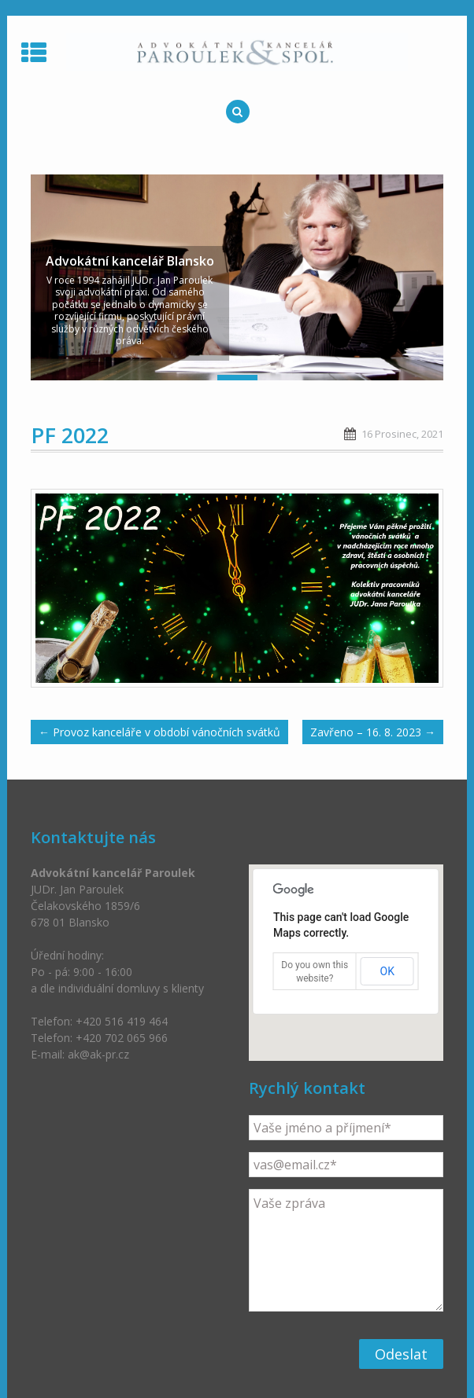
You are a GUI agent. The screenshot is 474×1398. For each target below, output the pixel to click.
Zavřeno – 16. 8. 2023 (372, 732)
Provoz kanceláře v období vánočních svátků (159, 732)
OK (387, 971)
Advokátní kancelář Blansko (130, 261)
